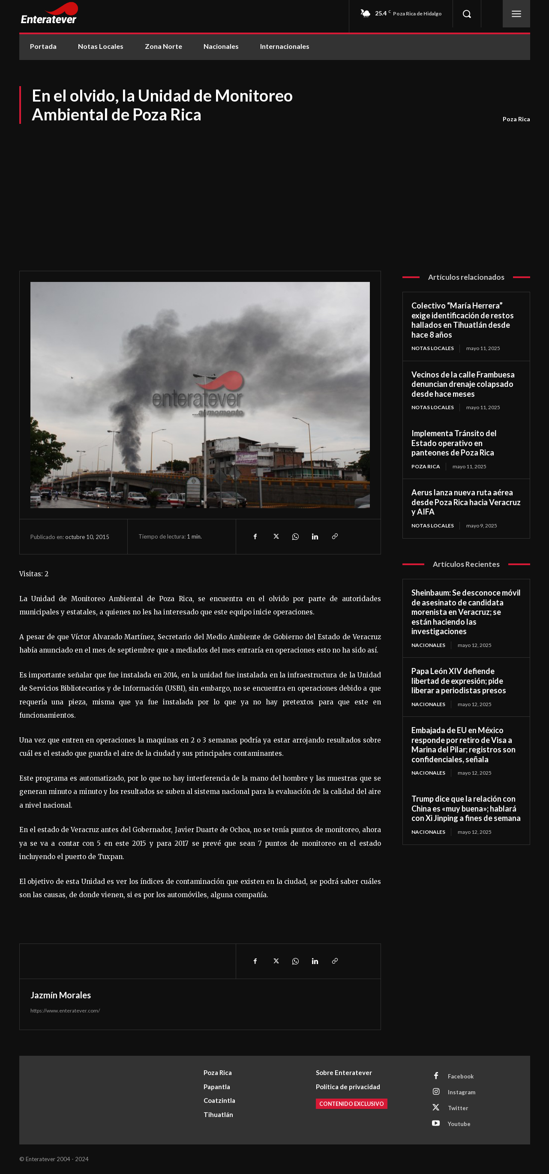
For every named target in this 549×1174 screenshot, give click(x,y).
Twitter (458, 1108)
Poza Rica (516, 119)
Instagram (461, 1092)
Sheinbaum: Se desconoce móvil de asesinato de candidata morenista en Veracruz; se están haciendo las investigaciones (466, 612)
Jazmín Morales (60, 995)
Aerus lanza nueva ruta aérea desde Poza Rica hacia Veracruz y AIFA (466, 502)
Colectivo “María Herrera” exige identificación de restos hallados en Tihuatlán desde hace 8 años (462, 320)
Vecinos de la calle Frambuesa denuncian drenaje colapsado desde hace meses (463, 384)
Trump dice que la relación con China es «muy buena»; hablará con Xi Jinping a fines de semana (466, 808)
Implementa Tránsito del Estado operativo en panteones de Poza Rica (454, 442)
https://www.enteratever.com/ (65, 1010)
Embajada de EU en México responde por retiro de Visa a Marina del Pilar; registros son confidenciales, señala (463, 744)
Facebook (461, 1076)
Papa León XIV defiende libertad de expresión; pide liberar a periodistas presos (458, 680)
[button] (466, 13)
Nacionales (428, 645)
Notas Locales (432, 348)
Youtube (459, 1123)
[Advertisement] (274, 189)
